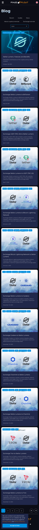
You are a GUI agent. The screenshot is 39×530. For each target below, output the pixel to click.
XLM (23, 32)
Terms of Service (19, 521)
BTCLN (4, 188)
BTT (11, 70)
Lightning (16, 188)
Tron (13, 429)
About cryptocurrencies (11, 21)
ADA (4, 272)
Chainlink (5, 350)
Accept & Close (14, 525)
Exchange (15, 70)
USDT (24, 110)
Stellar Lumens (16, 32)
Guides (20, 18)
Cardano (9, 272)
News (28, 18)
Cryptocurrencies (7, 32)
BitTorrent (5, 70)
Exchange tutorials (29, 21)
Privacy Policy (6, 521)
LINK (16, 350)
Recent (11, 18)
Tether (19, 110)
